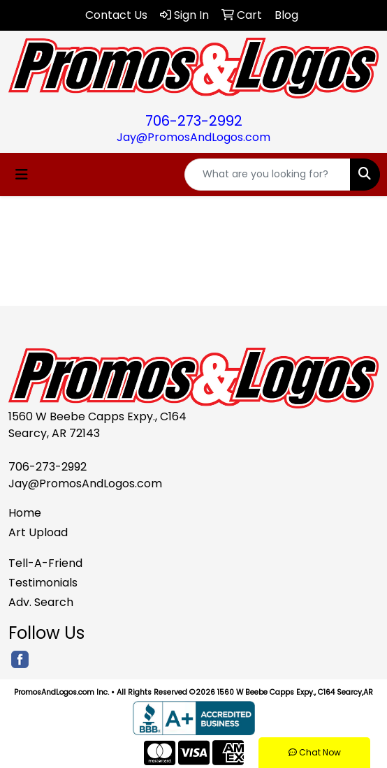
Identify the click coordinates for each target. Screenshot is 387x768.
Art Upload (38, 532)
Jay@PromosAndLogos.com (193, 137)
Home (24, 513)
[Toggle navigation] (21, 174)
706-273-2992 (193, 121)
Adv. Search (40, 602)
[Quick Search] (267, 174)
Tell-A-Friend (45, 563)
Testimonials (43, 583)
